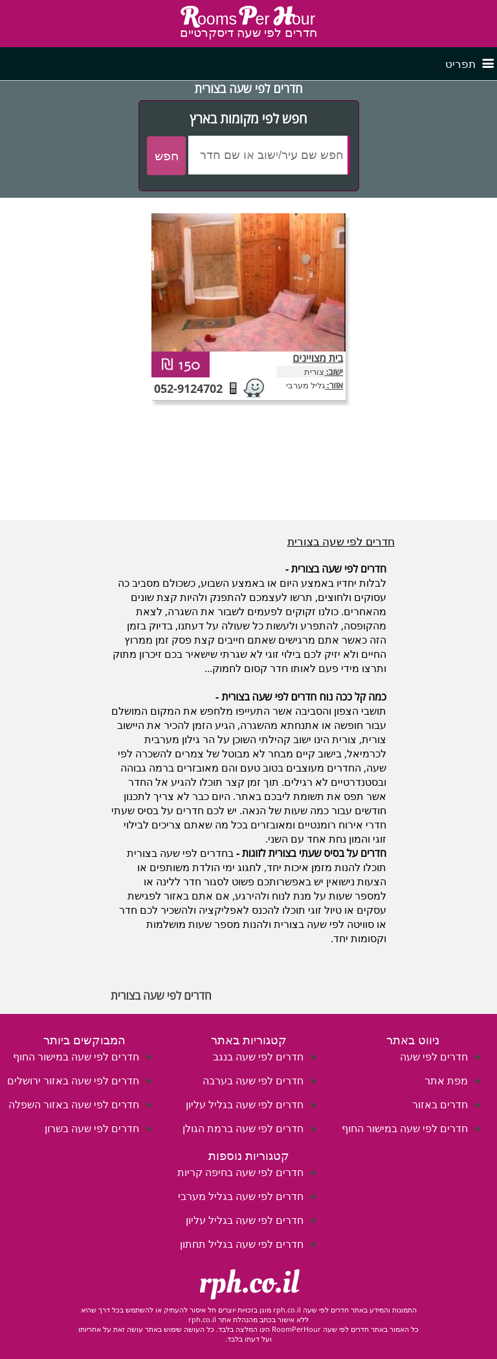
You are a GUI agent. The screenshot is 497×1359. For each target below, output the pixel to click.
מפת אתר (446, 1080)
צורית (314, 371)
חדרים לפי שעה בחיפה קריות (240, 1172)
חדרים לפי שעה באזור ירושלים (73, 1080)
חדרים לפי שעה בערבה (253, 1080)
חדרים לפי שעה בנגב (258, 1056)
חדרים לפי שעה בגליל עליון (245, 1104)
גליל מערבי (305, 385)
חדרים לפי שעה (434, 1056)
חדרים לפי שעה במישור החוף (405, 1128)
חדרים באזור (440, 1104)
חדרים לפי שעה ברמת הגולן (243, 1128)
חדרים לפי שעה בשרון (92, 1128)
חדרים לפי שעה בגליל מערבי (241, 1196)
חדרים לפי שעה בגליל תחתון (242, 1244)
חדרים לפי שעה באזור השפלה (73, 1104)
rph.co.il (249, 1283)
